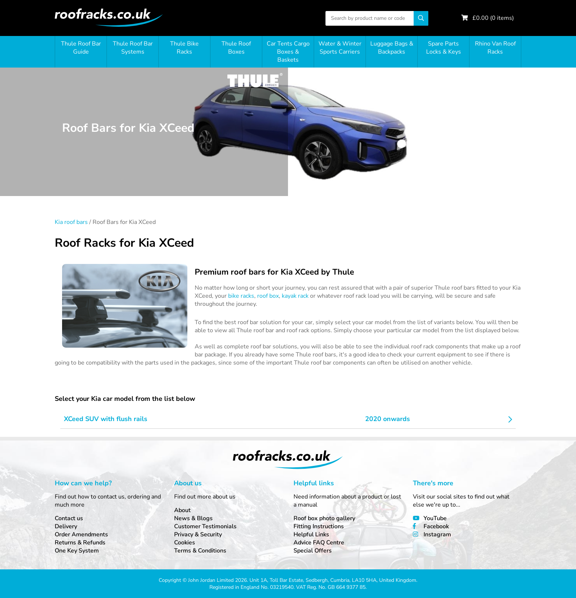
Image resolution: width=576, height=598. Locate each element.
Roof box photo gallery (324, 518)
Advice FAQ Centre (319, 543)
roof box (268, 296)
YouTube (435, 518)
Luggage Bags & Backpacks (391, 48)
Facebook (436, 526)
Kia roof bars (71, 222)
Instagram (437, 534)
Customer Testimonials (205, 526)
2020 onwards (387, 418)
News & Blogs (193, 518)
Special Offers (313, 551)
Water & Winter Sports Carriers (339, 48)
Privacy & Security (198, 534)
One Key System (77, 551)
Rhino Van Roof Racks (495, 48)
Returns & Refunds (80, 543)
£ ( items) (493, 18)
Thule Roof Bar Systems (133, 48)
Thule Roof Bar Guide (81, 48)
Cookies (184, 543)
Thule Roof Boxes (236, 48)
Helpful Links (311, 534)
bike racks (241, 296)
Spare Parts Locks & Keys (443, 48)
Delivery (66, 526)
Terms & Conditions (200, 551)
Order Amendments (81, 534)
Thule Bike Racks (184, 48)
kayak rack (295, 296)
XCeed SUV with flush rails (105, 418)
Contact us (69, 518)
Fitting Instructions (319, 526)
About (182, 510)
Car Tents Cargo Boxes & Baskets (288, 52)
